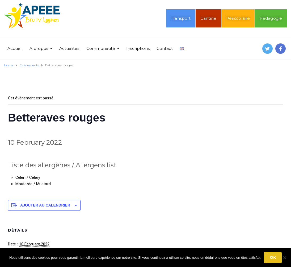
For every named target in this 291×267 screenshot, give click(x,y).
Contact (165, 48)
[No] (284, 257)
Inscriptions (138, 48)
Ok (273, 257)
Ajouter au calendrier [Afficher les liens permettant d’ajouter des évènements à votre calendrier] (45, 205)
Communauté (100, 48)
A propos (38, 48)
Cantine (208, 18)
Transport (181, 18)
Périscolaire (238, 18)
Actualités (69, 48)
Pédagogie (271, 18)
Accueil (15, 48)
